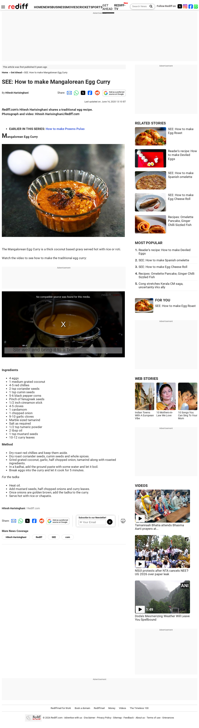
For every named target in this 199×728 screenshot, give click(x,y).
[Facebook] (190, 6)
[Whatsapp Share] (75, 92)
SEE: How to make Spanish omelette (164, 260)
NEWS (47, 7)
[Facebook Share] (89, 92)
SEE (54, 537)
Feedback (129, 717)
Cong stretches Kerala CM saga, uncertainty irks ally (161, 285)
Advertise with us (73, 717)
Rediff (39, 537)
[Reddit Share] (96, 92)
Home (5, 72)
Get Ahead (16, 72)
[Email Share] (68, 92)
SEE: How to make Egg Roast (175, 306)
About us (140, 717)
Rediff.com (56, 717)
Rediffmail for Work (61, 708)
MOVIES (72, 7)
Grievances (168, 717)
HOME (38, 7)
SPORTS (96, 7)
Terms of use (153, 717)
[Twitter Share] (82, 92)
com (67, 537)
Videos (122, 708)
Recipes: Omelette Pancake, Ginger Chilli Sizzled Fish (180, 221)
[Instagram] (185, 6)
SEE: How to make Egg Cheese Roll (163, 267)
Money (111, 708)
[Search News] (149, 6)
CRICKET (84, 7)
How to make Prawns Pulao (65, 129)
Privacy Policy (104, 717)
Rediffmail (99, 708)
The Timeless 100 (139, 708)
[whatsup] (196, 6)
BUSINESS (59, 7)
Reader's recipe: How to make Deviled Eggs (182, 155)
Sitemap (117, 717)
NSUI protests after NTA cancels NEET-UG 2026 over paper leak (162, 572)
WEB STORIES (146, 379)
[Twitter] (179, 6)
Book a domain (82, 708)
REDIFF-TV (120, 7)
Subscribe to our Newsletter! (92, 517)
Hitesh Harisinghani (17, 92)
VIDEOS (141, 486)
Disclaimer (89, 717)
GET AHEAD (107, 7)
